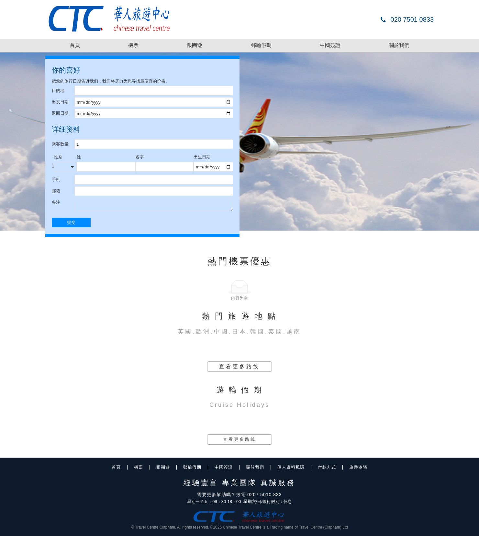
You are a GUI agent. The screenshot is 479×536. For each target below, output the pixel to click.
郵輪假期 (261, 45)
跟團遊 (194, 45)
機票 (133, 45)
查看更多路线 (239, 366)
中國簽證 (330, 45)
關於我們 (399, 45)
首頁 (75, 45)
